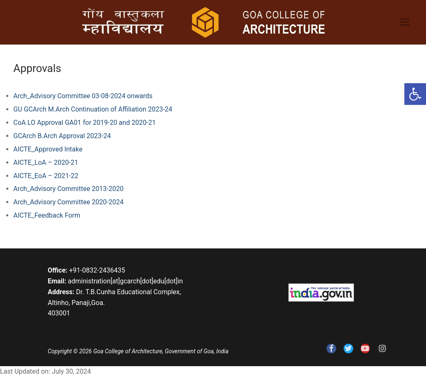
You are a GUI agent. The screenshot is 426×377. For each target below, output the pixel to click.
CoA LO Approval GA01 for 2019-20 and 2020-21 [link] (84, 122)
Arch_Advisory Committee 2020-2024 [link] (68, 202)
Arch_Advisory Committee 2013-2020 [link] (68, 189)
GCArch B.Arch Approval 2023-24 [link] (62, 136)
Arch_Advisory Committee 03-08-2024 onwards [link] (83, 96)
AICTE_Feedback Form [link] (46, 215)
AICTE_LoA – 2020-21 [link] (45, 162)
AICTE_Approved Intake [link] (47, 149)
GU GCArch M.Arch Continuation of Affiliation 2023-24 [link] (92, 109)
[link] (415, 94)
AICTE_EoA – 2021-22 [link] (45, 176)
